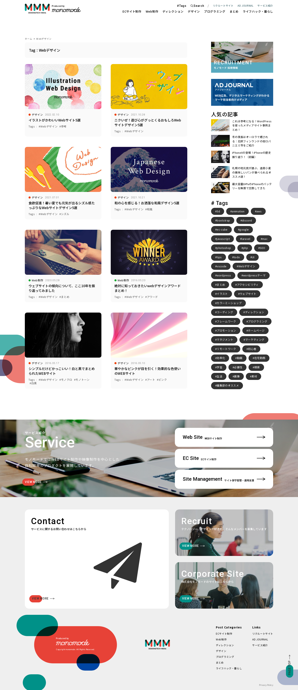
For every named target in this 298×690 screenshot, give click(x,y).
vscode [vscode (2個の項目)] (221, 266)
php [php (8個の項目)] (245, 248)
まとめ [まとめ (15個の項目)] (221, 285)
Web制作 (152, 11)
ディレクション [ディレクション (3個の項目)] (254, 312)
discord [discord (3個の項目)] (247, 220)
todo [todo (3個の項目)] (237, 257)
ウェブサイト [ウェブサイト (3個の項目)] (248, 294)
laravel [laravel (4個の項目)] (246, 239)
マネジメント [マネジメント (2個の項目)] (225, 339)
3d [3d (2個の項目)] (218, 211)
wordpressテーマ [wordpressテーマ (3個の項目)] (254, 275)
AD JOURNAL (245, 5)
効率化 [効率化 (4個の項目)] (221, 358)
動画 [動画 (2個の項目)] (240, 358)
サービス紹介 (260, 645)
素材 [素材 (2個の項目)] (254, 376)
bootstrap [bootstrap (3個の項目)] (223, 220)
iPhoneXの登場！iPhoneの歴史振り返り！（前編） (251, 155)
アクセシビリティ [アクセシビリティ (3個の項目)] (248, 285)
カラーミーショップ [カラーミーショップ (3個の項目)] (229, 303)
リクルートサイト (223, 5)
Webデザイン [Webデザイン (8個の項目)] (246, 266)
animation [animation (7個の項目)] (238, 211)
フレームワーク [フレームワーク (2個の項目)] (226, 321)
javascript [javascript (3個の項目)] (223, 239)
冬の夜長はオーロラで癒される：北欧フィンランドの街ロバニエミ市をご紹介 (251, 141)
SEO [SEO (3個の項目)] (262, 248)
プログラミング (214, 11)
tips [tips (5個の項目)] (219, 257)
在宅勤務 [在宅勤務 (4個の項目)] (259, 358)
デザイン (194, 11)
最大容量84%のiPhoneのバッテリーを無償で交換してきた (252, 186)
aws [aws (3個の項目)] (259, 211)
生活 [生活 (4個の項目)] (219, 376)
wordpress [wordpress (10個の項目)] (224, 275)
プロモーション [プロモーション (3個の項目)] (226, 330)
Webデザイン (44, 38)
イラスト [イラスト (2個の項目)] (222, 294)
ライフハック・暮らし (258, 11)
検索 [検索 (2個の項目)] (257, 367)
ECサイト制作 (132, 11)
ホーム (28, 38)
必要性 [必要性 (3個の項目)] (238, 367)
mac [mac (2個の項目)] (265, 239)
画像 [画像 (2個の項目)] (237, 376)
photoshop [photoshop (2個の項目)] (224, 248)
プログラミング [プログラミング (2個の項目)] (257, 321)
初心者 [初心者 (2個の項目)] (252, 349)
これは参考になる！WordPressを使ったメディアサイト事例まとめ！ (252, 125)
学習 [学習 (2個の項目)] (219, 367)
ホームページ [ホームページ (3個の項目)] (256, 330)
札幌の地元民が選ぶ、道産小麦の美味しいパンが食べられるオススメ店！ (251, 172)
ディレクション (173, 11)
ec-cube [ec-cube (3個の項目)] (222, 229)
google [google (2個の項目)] (244, 229)
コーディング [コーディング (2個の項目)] (225, 312)
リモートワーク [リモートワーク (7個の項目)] (226, 349)
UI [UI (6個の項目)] (253, 257)
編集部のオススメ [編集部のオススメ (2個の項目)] (228, 385)
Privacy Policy (266, 684)
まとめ (234, 11)
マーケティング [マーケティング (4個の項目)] (254, 339)
